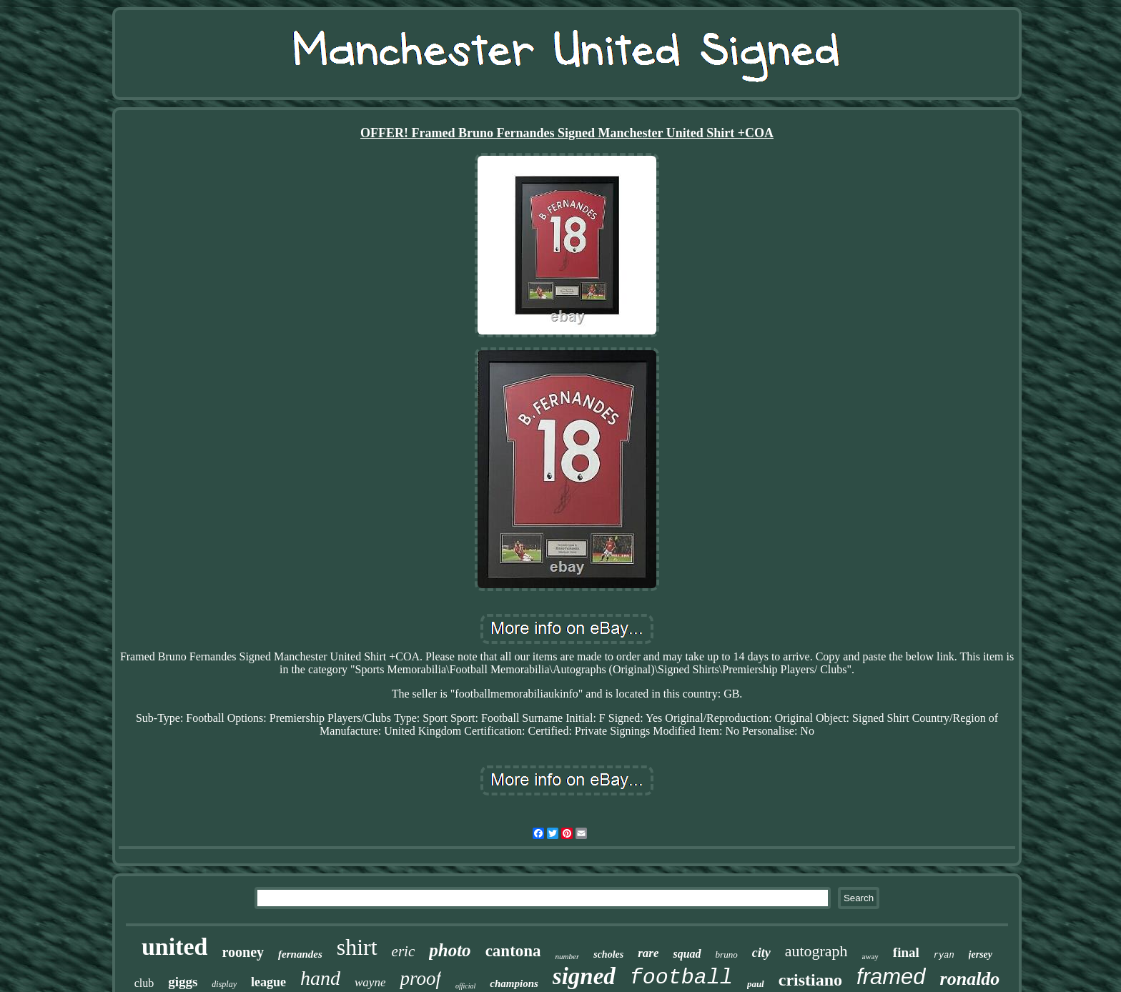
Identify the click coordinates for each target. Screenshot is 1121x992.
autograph (816, 951)
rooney (243, 952)
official (465, 986)
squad (687, 954)
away (870, 956)
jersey (980, 954)
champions (514, 983)
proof (420, 978)
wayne (370, 982)
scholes (608, 954)
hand (320, 978)
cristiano (810, 980)
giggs (182, 981)
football (681, 978)
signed (584, 976)
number (567, 956)
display (224, 984)
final (906, 952)
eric (403, 951)
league (268, 982)
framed (890, 976)
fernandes (300, 954)
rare (648, 953)
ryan (944, 956)
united (175, 946)
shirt (357, 947)
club (144, 983)
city (761, 953)
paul (755, 983)
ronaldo (970, 978)
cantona (513, 951)
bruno (727, 954)
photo (449, 950)
